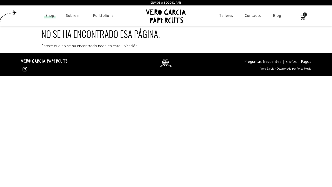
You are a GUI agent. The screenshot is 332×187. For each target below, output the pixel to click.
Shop (49, 15)
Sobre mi (73, 15)
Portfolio (103, 15)
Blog (277, 15)
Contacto (253, 15)
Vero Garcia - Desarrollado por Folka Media (285, 69)
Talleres (226, 15)
